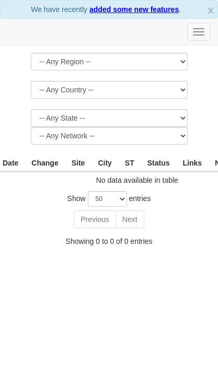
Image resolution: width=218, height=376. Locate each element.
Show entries (109, 199)
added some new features (134, 9)
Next (129, 219)
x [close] (211, 9)
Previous (95, 219)
